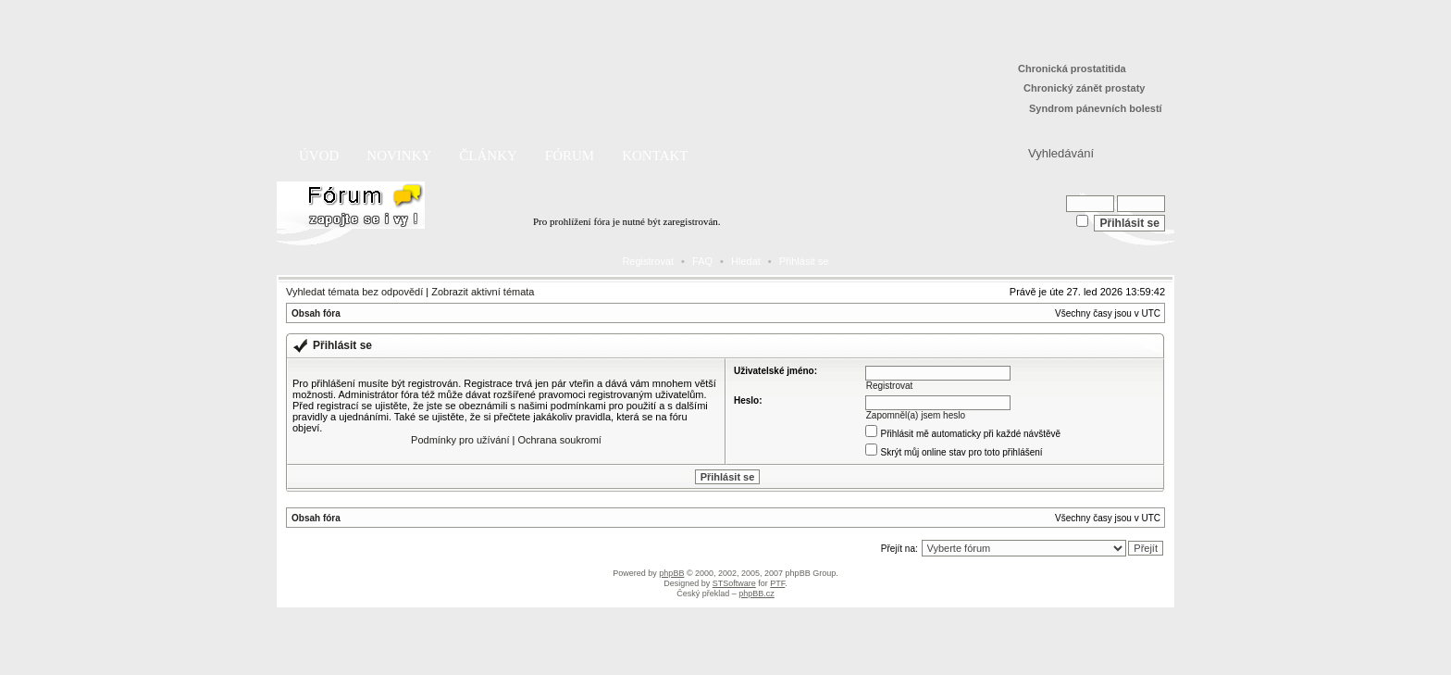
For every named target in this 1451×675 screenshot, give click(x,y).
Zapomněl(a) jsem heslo (915, 415)
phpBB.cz (756, 593)
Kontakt (655, 155)
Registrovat (648, 261)
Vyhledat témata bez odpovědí (354, 291)
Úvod (319, 155)
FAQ (702, 261)
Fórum (569, 155)
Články (488, 155)
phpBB (671, 573)
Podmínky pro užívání (460, 439)
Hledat (746, 261)
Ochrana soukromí (559, 439)
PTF (777, 583)
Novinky (398, 155)
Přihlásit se (804, 261)
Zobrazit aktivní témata (482, 291)
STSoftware (734, 583)
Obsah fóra (316, 313)
